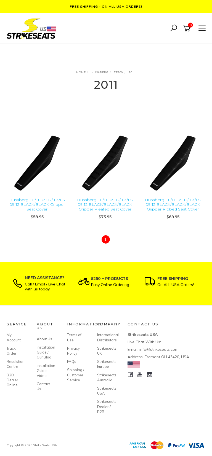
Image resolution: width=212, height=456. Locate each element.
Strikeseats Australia (106, 377)
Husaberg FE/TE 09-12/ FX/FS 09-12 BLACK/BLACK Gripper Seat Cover (37, 204)
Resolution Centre (15, 364)
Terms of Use (74, 337)
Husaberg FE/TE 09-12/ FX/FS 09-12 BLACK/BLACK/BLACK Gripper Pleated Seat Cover (105, 204)
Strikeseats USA (106, 390)
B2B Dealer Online (12, 380)
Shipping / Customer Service (75, 375)
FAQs (71, 361)
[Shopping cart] (187, 28)
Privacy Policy (73, 350)
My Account (14, 337)
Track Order (12, 350)
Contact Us (43, 386)
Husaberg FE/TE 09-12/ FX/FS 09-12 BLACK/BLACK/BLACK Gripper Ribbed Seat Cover (173, 204)
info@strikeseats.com (159, 349)
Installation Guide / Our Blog (45, 352)
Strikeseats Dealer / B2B (106, 406)
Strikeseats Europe (106, 364)
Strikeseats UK (106, 350)
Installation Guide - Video (45, 370)
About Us (44, 339)
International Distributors (106, 337)
